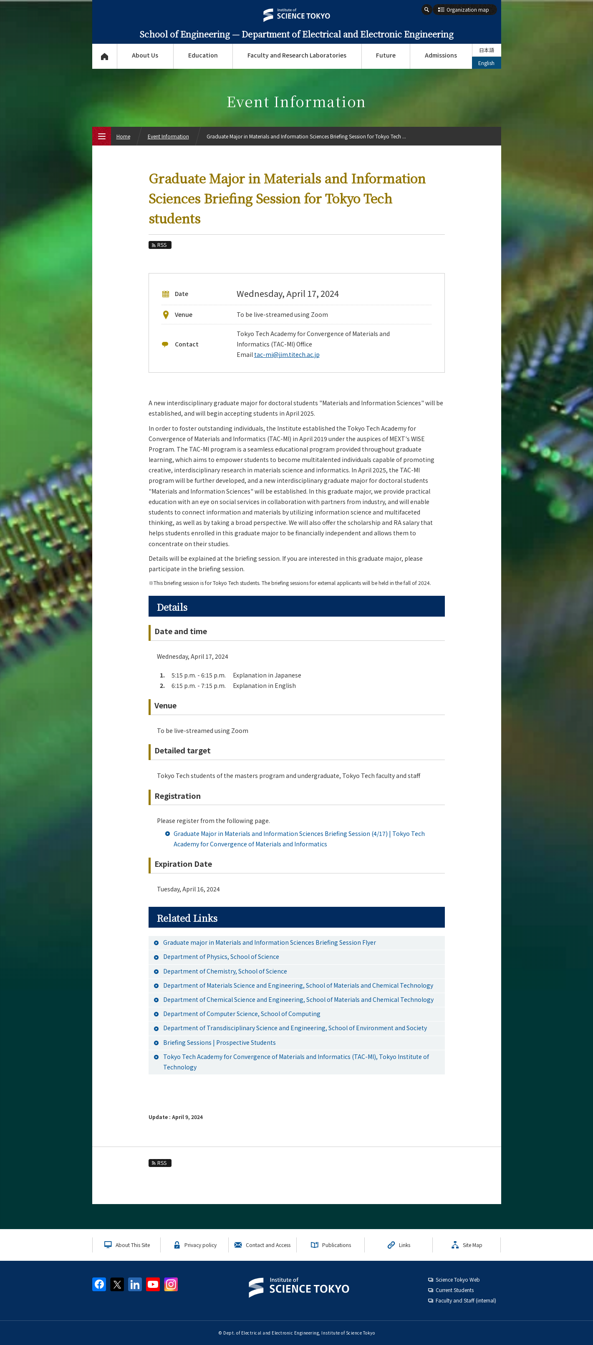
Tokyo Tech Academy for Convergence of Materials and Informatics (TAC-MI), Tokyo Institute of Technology (296, 1061)
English (486, 62)
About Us (145, 55)
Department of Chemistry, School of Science (225, 971)
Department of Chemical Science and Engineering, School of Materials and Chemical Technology (298, 999)
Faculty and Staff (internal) (466, 1300)
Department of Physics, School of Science (221, 956)
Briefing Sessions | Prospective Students (219, 1042)
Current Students (455, 1289)
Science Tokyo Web (458, 1279)
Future (386, 55)
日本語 (486, 49)
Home (123, 136)
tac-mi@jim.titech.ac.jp (287, 354)
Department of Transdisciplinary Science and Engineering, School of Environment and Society (295, 1028)
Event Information (168, 136)
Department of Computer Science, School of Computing (241, 1013)
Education (203, 55)
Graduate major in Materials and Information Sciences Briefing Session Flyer (269, 942)
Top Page (104, 56)
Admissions (441, 55)
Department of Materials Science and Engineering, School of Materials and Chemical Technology (298, 985)
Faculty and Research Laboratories (296, 55)
